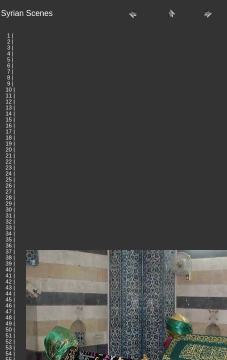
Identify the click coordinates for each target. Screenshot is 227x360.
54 (9, 353)
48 (9, 317)
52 (9, 341)
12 (9, 101)
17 (9, 131)
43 (9, 287)
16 (9, 125)
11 (9, 95)
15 (9, 119)
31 (9, 215)
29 (9, 203)
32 (9, 221)
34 (9, 233)
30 (9, 209)
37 (9, 251)
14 (9, 113)
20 (9, 149)
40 (9, 269)
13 (9, 107)
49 (9, 323)
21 (9, 155)
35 (9, 239)
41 (9, 275)
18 (9, 137)
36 (9, 245)
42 (9, 281)
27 (9, 191)
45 (9, 299)
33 (9, 227)
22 (9, 161)
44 (9, 293)
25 (9, 179)
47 (9, 311)
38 (9, 257)
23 (9, 167)
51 (9, 335)
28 (9, 197)
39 (9, 263)
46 (9, 305)
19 (9, 143)
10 (9, 89)
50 (9, 329)
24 (9, 173)
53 (9, 347)
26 (9, 185)
